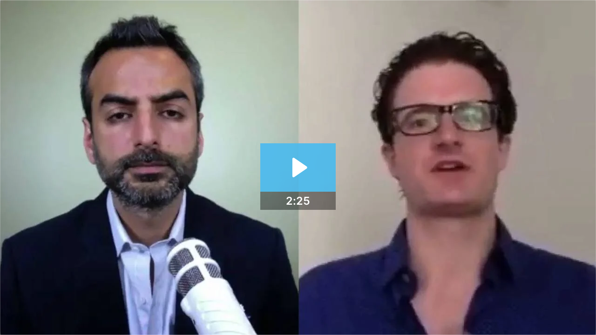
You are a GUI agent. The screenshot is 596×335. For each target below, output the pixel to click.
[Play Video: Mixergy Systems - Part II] (298, 167)
